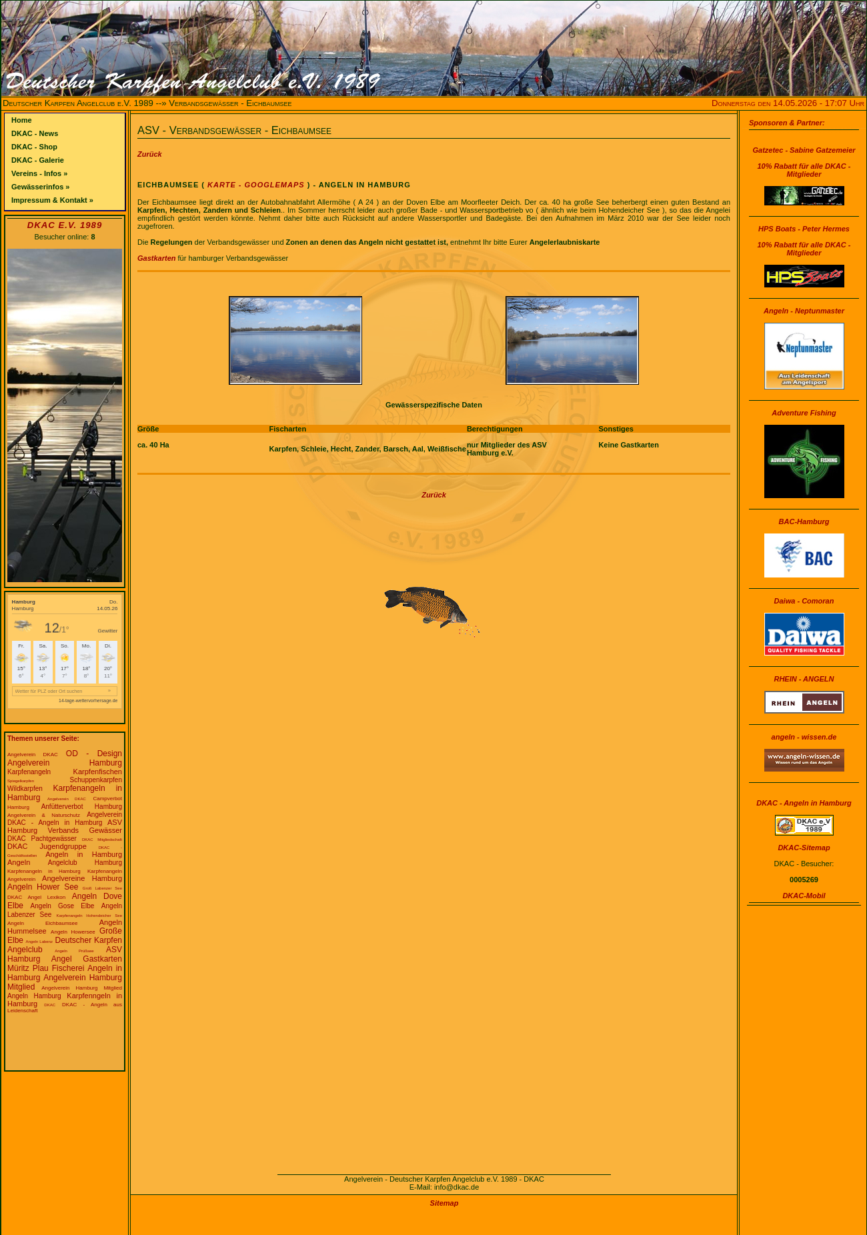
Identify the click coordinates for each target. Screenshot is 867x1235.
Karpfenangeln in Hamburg (44, 871)
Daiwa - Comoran (804, 601)
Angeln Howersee (73, 932)
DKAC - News (34, 133)
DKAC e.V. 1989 (64, 225)
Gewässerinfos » (40, 187)
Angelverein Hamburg (64, 763)
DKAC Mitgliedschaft (102, 840)
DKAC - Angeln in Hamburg (54, 822)
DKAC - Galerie (37, 160)
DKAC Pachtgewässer (42, 838)
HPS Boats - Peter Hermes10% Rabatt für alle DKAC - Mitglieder (804, 241)
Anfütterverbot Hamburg (81, 806)
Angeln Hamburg (34, 996)
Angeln (18, 862)
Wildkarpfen (25, 788)
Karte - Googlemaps (255, 185)
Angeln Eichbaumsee (42, 923)
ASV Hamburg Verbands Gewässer (64, 826)
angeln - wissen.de (804, 737)
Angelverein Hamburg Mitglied (81, 988)
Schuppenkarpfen (96, 780)
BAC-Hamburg (804, 521)
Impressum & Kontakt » (52, 200)
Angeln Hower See (43, 887)
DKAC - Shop (34, 147)
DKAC (49, 1005)
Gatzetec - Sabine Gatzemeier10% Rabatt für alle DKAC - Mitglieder (803, 162)
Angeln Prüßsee (74, 951)
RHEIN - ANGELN (804, 679)
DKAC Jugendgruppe (47, 846)
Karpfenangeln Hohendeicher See (89, 916)
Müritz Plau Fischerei (45, 968)
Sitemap (444, 1203)
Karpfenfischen (97, 772)
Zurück (149, 154)
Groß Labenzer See (102, 888)
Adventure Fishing (804, 413)
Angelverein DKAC (32, 755)
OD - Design (94, 753)
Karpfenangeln (29, 772)
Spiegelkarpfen (20, 781)
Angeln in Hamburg (83, 854)
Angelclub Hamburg (85, 862)
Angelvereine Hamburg (82, 878)
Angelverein (104, 814)
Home (21, 120)
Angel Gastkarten (86, 959)
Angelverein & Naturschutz (43, 815)
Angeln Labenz (39, 942)
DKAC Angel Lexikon (36, 897)
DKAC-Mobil (803, 896)
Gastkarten (156, 258)
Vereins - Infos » (39, 173)
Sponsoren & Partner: (787, 123)
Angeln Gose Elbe (63, 906)
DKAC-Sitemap (804, 848)
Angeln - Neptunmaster (804, 311)
